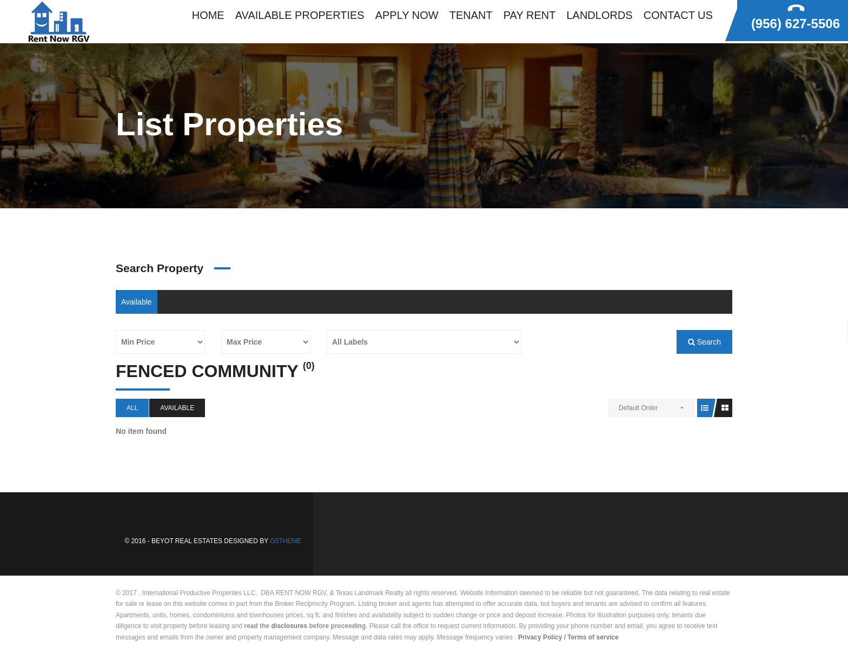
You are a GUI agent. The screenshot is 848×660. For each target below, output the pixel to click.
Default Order (638, 408)
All (132, 408)
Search (704, 342)
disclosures (289, 626)
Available (136, 302)
